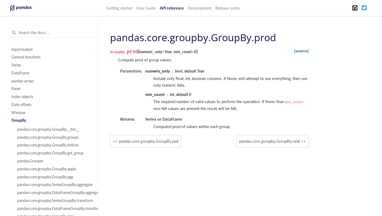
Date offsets (21, 105)
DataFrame (20, 73)
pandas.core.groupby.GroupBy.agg (45, 177)
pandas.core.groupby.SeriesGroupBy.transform (54, 200)
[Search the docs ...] (51, 32)
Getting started (119, 8)
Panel (15, 89)
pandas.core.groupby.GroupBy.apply (46, 169)
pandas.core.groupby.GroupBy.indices (48, 145)
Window (18, 113)
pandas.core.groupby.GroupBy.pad (148, 141)
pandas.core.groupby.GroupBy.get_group (50, 153)
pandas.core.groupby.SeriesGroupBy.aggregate (54, 185)
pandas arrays (22, 81)
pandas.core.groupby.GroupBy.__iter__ (48, 129)
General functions (26, 57)
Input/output (22, 49)
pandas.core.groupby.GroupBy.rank (269, 141)
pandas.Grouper (30, 161)
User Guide (146, 8)
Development (199, 8)
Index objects (22, 97)
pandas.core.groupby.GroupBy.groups (48, 137)
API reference (172, 8)
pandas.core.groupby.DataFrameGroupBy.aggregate (54, 192)
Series (16, 65)
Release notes (227, 8)
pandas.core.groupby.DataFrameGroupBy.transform (54, 208)
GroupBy (18, 120)
